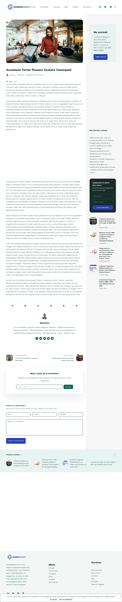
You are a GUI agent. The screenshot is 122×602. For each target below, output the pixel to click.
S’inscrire (68, 387)
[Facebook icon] (36, 338)
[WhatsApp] (63, 305)
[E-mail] (76, 305)
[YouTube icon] (52, 338)
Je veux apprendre (103, 207)
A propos (56, 7)
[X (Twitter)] (105, 7)
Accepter (53, 599)
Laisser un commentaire (16, 441)
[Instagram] (111, 7)
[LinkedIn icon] (40, 338)
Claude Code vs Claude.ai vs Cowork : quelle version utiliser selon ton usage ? (101, 145)
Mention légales (97, 584)
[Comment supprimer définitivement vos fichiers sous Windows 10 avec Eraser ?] (93, 268)
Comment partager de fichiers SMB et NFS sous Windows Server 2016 (103, 463)
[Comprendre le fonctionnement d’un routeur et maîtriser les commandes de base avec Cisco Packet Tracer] (93, 250)
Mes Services (96, 570)
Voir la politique (65, 599)
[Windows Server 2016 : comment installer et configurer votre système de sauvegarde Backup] (93, 234)
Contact (75, 7)
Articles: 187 (44, 343)
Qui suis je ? (96, 573)
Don (93, 579)
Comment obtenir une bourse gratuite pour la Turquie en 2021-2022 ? (22, 463)
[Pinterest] (38, 305)
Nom (10, 414)
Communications (31, 75)
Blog (66, 7)
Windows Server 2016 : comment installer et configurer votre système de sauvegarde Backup (107, 237)
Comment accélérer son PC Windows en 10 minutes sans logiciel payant (100, 153)
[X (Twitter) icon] (48, 338)
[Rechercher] (115, 7)
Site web (63, 414)
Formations (44, 7)
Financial (41, 75)
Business (94, 581)
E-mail (36, 414)
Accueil (32, 7)
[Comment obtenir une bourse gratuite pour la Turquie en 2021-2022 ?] (93, 221)
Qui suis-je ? (87, 7)
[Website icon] (44, 338)
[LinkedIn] (51, 305)
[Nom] (102, 196)
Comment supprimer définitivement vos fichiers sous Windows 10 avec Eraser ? (78, 463)
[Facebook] (100, 7)
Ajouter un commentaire (16, 421)
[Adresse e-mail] (39, 387)
